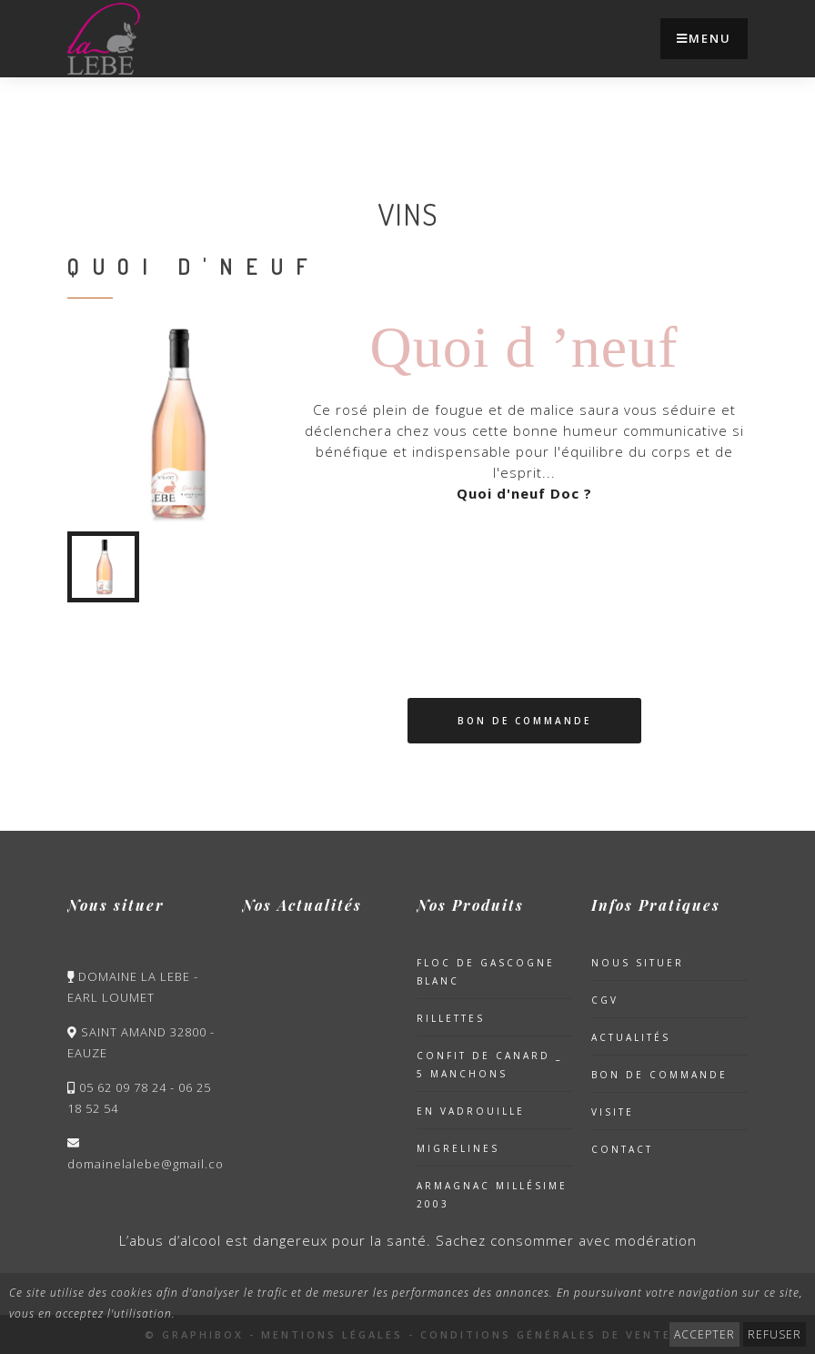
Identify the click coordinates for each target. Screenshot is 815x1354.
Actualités (630, 1037)
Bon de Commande (524, 720)
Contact (622, 1149)
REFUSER (774, 1334)
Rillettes (451, 1018)
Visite (612, 1112)
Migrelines (458, 1148)
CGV (605, 1000)
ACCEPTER (704, 1334)
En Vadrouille (471, 1111)
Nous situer (637, 962)
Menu (704, 38)
